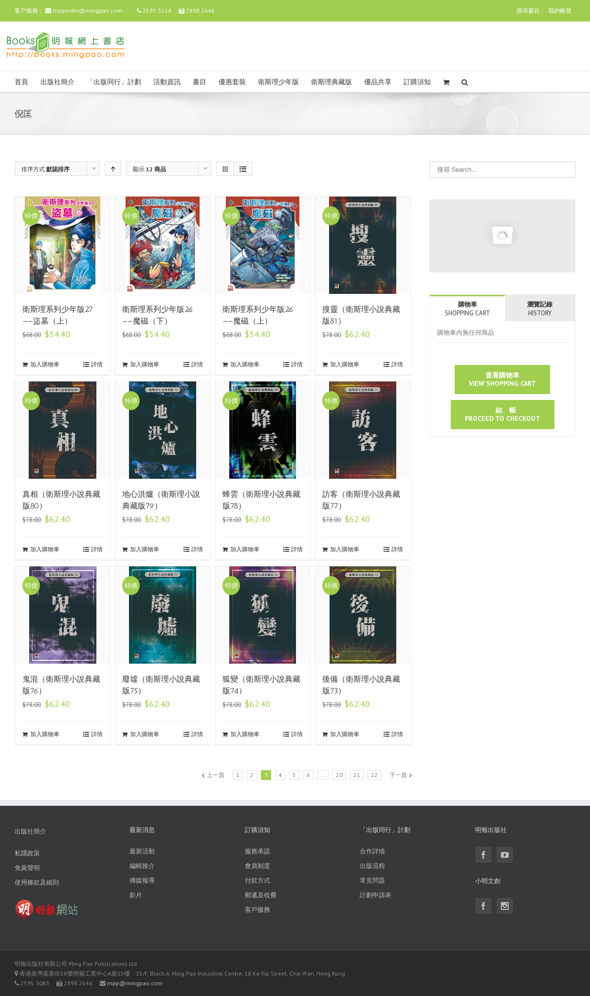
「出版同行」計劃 (114, 82)
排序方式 (45, 169)
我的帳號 (560, 10)
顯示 (149, 169)
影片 (135, 895)
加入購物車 (44, 364)
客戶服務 (257, 909)
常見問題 (372, 880)
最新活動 (142, 851)
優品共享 (377, 82)
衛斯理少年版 (278, 82)
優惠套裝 (232, 82)
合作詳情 (372, 851)
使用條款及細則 (37, 882)
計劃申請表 (375, 895)
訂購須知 (417, 82)
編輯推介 (142, 866)
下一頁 (398, 775)
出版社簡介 (57, 82)
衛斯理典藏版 (331, 82)
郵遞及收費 (261, 895)
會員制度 (257, 866)
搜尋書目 (528, 10)
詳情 (97, 364)
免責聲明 (27, 868)
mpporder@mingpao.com (87, 10)
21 (356, 775)
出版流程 (372, 866)
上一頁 (215, 775)
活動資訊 (167, 82)
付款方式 (257, 880)
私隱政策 (27, 853)
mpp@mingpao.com (135, 983)
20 (339, 775)
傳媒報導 (142, 880)
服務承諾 (257, 851)
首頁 (21, 82)
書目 (199, 82)
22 (374, 775)
